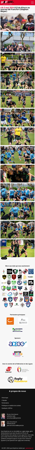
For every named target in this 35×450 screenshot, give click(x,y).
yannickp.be (29, 448)
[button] (17, 22)
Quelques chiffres (7, 408)
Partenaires (5, 403)
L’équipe (4, 400)
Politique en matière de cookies (11, 405)
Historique (5, 398)
